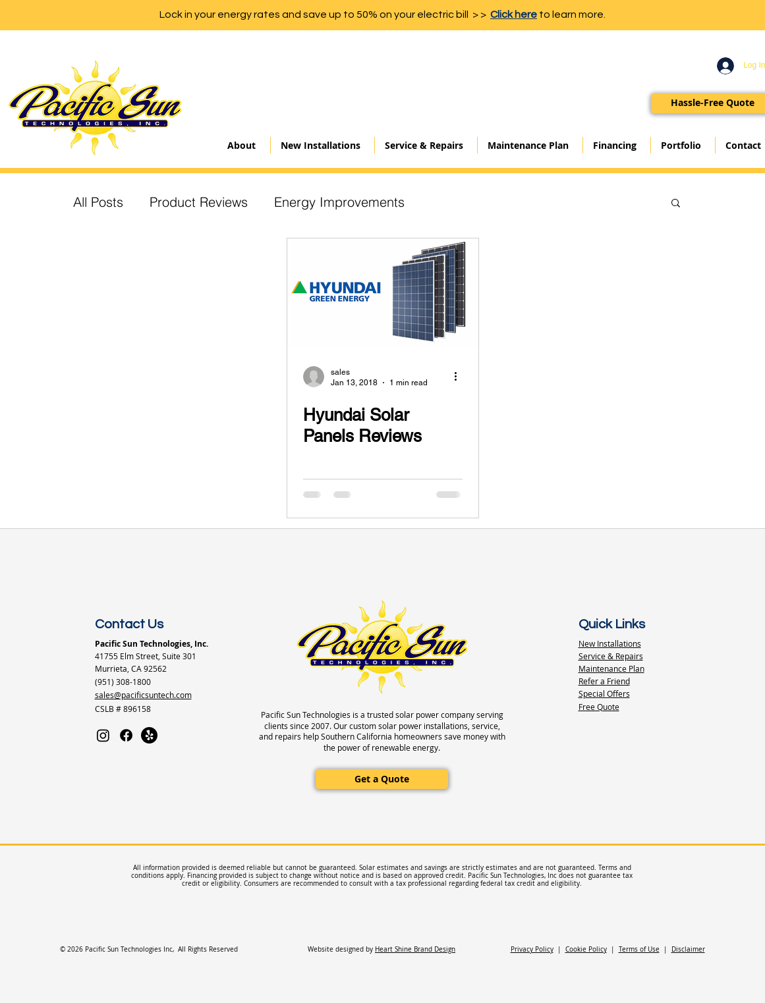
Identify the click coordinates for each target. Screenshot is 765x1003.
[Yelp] (149, 735)
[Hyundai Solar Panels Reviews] (382, 292)
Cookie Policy (586, 949)
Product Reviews (199, 202)
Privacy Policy (532, 949)
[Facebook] (126, 735)
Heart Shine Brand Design (415, 949)
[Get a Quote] (382, 779)
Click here (513, 14)
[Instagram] (103, 735)
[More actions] (460, 377)
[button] (675, 204)
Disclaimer (688, 949)
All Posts (98, 202)
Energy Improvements (339, 202)
